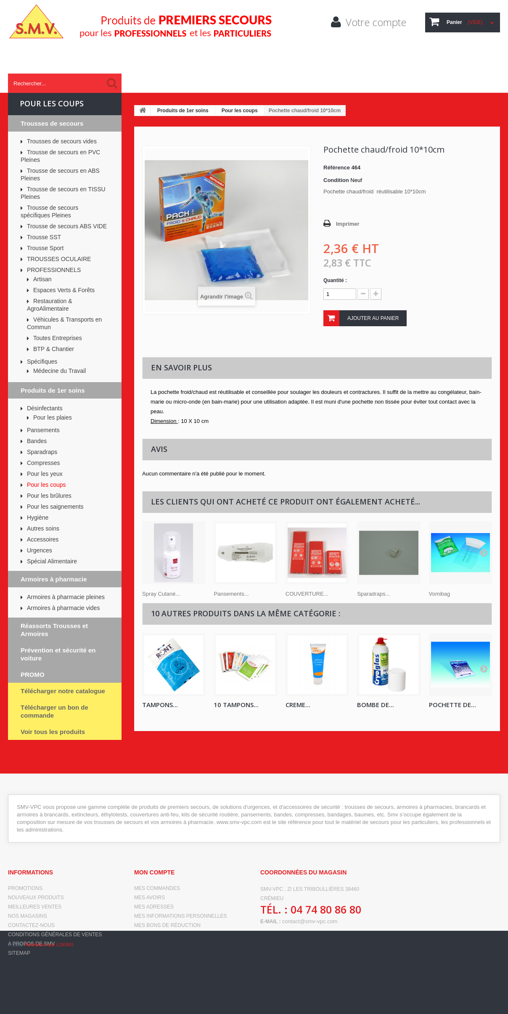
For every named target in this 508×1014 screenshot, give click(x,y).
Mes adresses (154, 907)
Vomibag (439, 594)
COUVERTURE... (307, 594)
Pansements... (231, 594)
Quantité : (335, 280)
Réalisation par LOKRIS (49, 1001)
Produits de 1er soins (183, 111)
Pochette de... (452, 704)
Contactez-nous (31, 925)
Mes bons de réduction (167, 925)
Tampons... (160, 704)
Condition (336, 180)
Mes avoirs (149, 897)
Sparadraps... (373, 594)
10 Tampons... (236, 704)
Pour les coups (240, 111)
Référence (336, 167)
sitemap (19, 953)
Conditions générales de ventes (55, 934)
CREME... (298, 704)
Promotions (25, 888)
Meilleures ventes (34, 907)
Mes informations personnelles (180, 916)
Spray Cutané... (161, 594)
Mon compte (154, 872)
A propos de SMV (31, 944)
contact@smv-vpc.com (310, 921)
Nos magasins (27, 916)
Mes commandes (157, 888)
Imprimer (348, 224)
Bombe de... (375, 704)
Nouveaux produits (36, 897)
